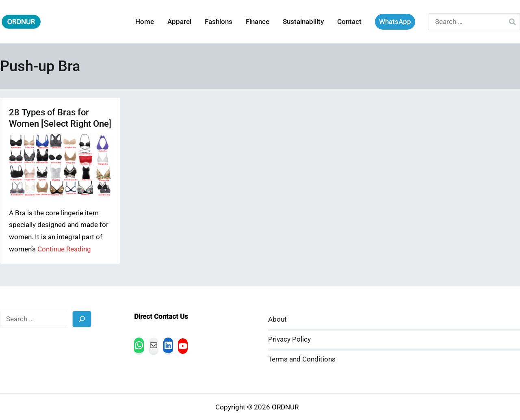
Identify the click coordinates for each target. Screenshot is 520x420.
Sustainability (303, 22)
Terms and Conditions (302, 359)
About (277, 319)
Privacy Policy (289, 339)
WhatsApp (395, 22)
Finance (257, 22)
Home (144, 22)
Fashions (218, 22)
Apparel (179, 22)
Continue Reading (64, 249)
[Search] (81, 319)
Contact (349, 22)
